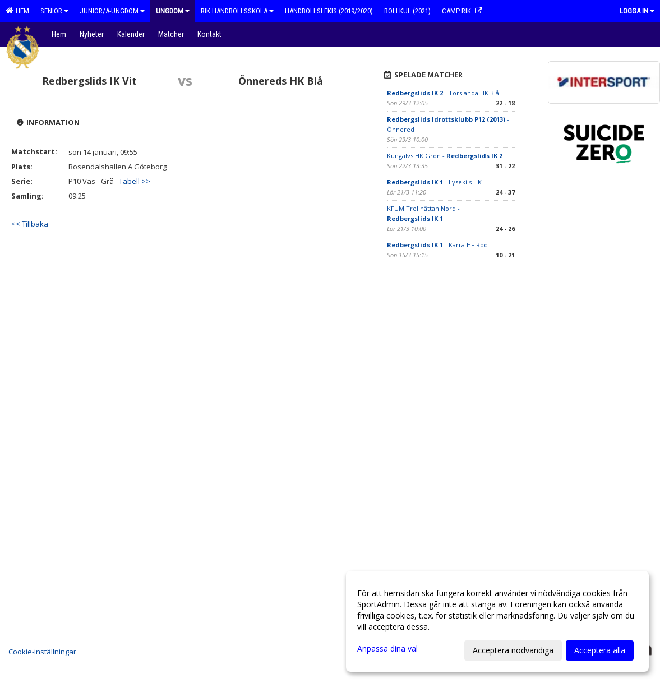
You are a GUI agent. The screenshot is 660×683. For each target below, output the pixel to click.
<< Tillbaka (29, 224)
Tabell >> (134, 181)
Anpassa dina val (387, 649)
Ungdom (173, 11)
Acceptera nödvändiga (513, 650)
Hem (17, 10)
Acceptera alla (599, 650)
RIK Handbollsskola (237, 11)
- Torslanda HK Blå (443, 93)
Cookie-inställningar (42, 652)
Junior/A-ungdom (112, 11)
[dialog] (497, 621)
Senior (54, 11)
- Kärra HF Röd (437, 245)
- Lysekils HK (434, 182)
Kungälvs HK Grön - (444, 155)
